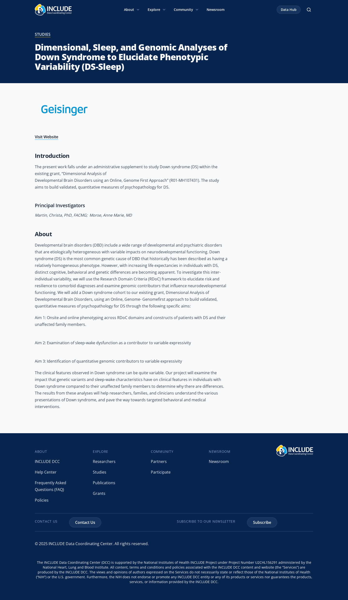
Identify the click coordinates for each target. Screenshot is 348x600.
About (132, 9)
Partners (159, 461)
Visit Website (46, 136)
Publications (104, 482)
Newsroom (216, 9)
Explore (157, 9)
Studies (99, 472)
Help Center (46, 472)
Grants (99, 493)
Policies (42, 500)
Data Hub (289, 9)
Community (186, 9)
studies (43, 34)
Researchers (104, 461)
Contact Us (85, 522)
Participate (161, 472)
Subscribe (262, 522)
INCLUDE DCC (47, 461)
